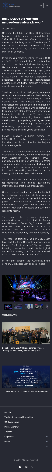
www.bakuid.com (41, 260)
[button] (8, 307)
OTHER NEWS (9, 314)
